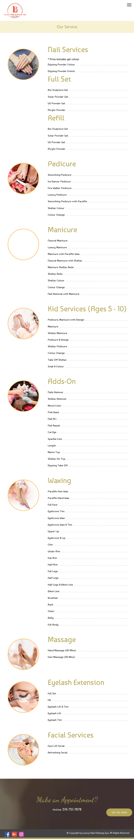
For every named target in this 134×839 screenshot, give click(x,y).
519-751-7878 (71, 809)
